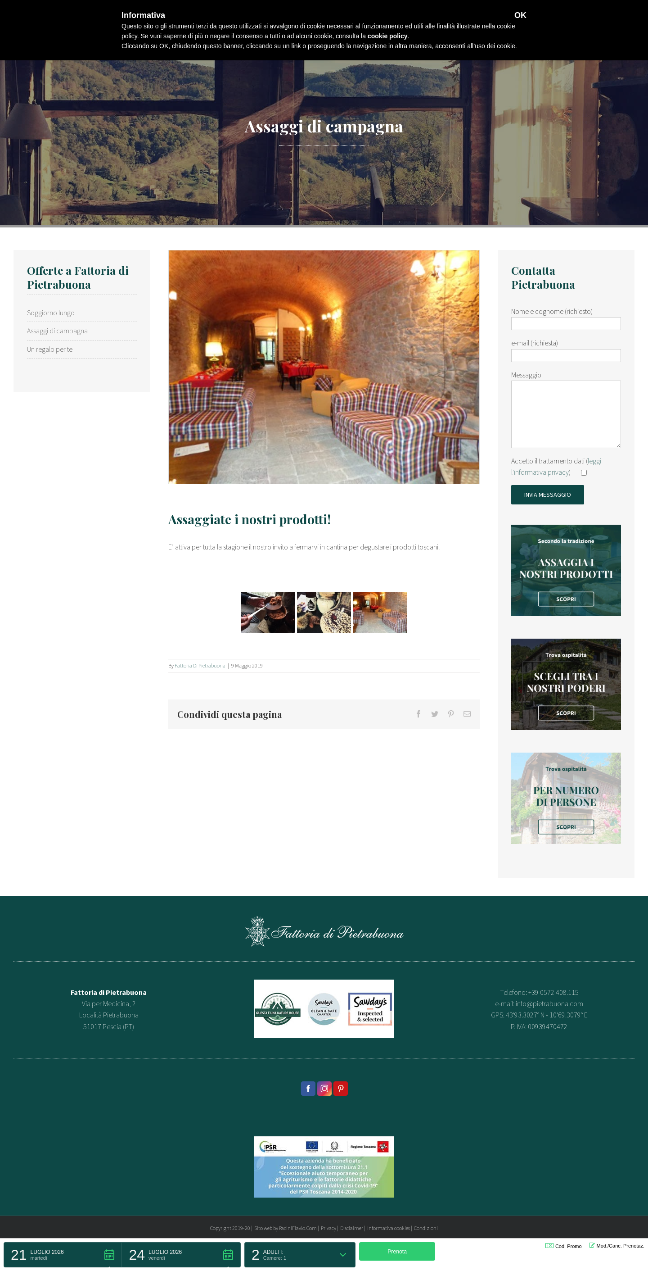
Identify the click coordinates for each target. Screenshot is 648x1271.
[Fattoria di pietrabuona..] (324, 367)
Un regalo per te (49, 349)
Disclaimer (351, 1228)
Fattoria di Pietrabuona (200, 665)
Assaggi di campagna (57, 330)
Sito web (263, 1228)
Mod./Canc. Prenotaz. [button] (616, 1245)
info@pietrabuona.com (549, 1003)
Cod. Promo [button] (563, 1246)
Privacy (328, 1228)
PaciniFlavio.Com (298, 1228)
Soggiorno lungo (51, 312)
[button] (63, 1254)
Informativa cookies (388, 1228)
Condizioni (426, 1228)
